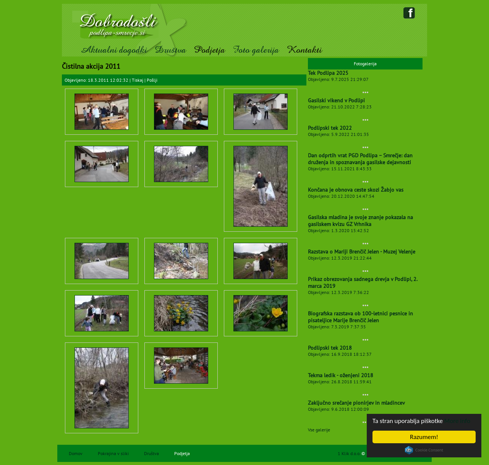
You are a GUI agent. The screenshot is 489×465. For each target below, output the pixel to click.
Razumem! (424, 437)
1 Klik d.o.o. (349, 453)
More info (457, 421)
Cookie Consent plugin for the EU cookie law (424, 450)
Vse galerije (319, 430)
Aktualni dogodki (113, 50)
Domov (76, 453)
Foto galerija (256, 50)
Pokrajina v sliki (113, 453)
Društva (170, 50)
